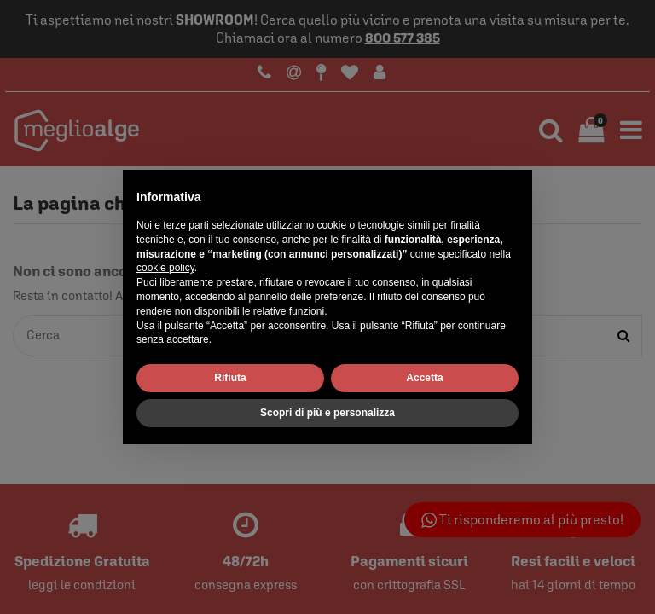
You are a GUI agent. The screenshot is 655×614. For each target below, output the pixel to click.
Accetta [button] (424, 378)
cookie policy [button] (165, 268)
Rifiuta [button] (230, 378)
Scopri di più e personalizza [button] (327, 413)
